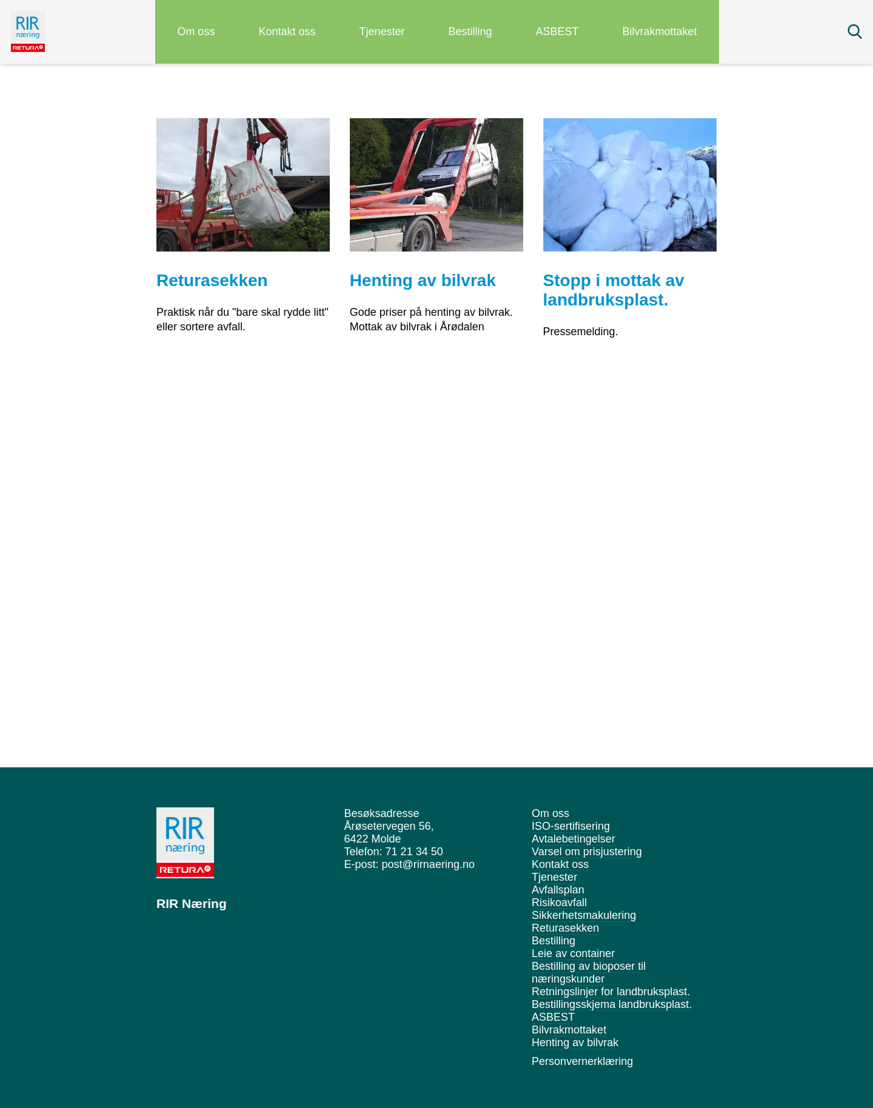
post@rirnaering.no (428, 864)
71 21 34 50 (414, 852)
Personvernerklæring (582, 1061)
